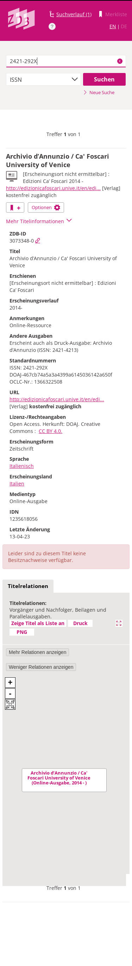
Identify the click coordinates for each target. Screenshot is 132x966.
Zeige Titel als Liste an (37, 623)
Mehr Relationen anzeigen (37, 652)
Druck (80, 623)
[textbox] (66, 61)
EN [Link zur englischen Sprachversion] (112, 26)
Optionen (46, 207)
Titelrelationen (28, 585)
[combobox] (43, 79)
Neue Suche (98, 92)
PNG (22, 632)
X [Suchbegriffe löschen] (120, 61)
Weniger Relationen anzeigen (41, 667)
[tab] (28, 586)
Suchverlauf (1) (74, 14)
